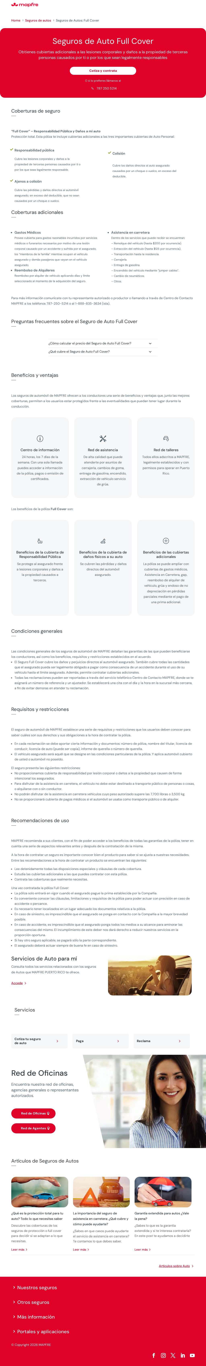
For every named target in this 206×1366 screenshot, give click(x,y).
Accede (17, 983)
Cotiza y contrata (103, 71)
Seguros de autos (38, 20)
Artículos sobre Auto (174, 1266)
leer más (18, 1250)
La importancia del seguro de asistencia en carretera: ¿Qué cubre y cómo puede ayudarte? (100, 1218)
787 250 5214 (107, 88)
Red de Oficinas (33, 1113)
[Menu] (192, 5)
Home (15, 20)
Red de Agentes (33, 1128)
